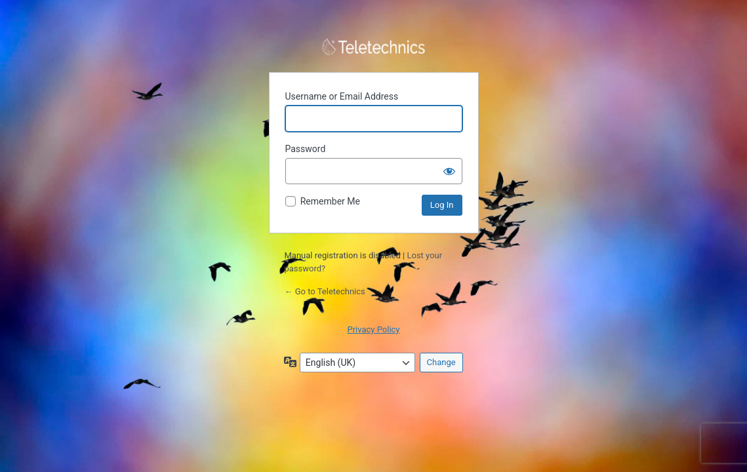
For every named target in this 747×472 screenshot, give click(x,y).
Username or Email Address (342, 96)
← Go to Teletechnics (325, 291)
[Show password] (449, 171)
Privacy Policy (373, 329)
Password (305, 149)
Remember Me (330, 201)
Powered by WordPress (373, 47)
